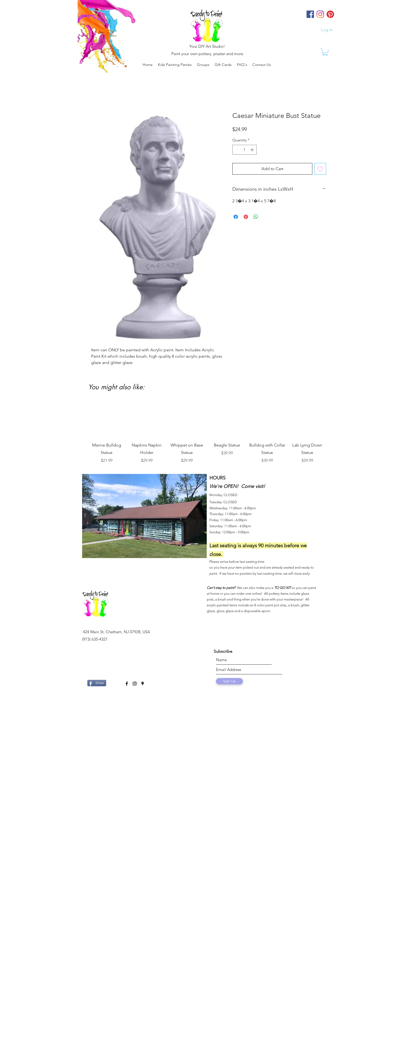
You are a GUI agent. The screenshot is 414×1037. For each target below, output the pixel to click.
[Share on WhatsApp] (256, 217)
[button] (203, 65)
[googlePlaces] (142, 683)
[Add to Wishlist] (320, 169)
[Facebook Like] (114, 681)
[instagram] (134, 683)
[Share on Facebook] (236, 217)
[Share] (96, 683)
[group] (207, 432)
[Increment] (252, 149)
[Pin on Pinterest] (246, 217)
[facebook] (126, 683)
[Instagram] (320, 14)
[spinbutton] (244, 149)
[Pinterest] (330, 14)
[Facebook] (310, 14)
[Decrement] (236, 149)
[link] (325, 52)
